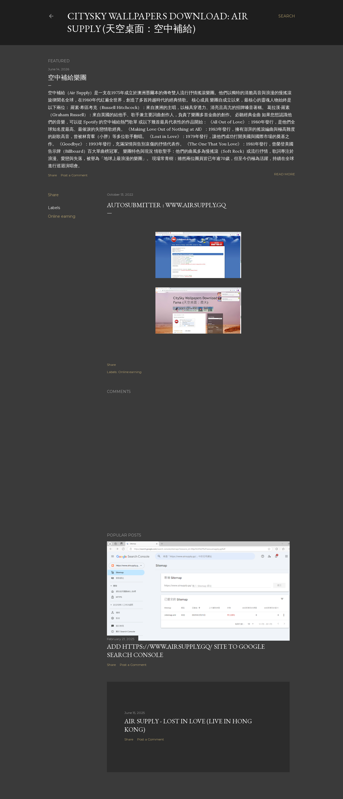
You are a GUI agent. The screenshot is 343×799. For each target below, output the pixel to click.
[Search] (286, 16)
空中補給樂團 (67, 77)
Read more (284, 174)
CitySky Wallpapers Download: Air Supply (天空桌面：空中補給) (157, 22)
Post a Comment (74, 175)
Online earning (61, 216)
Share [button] (52, 175)
